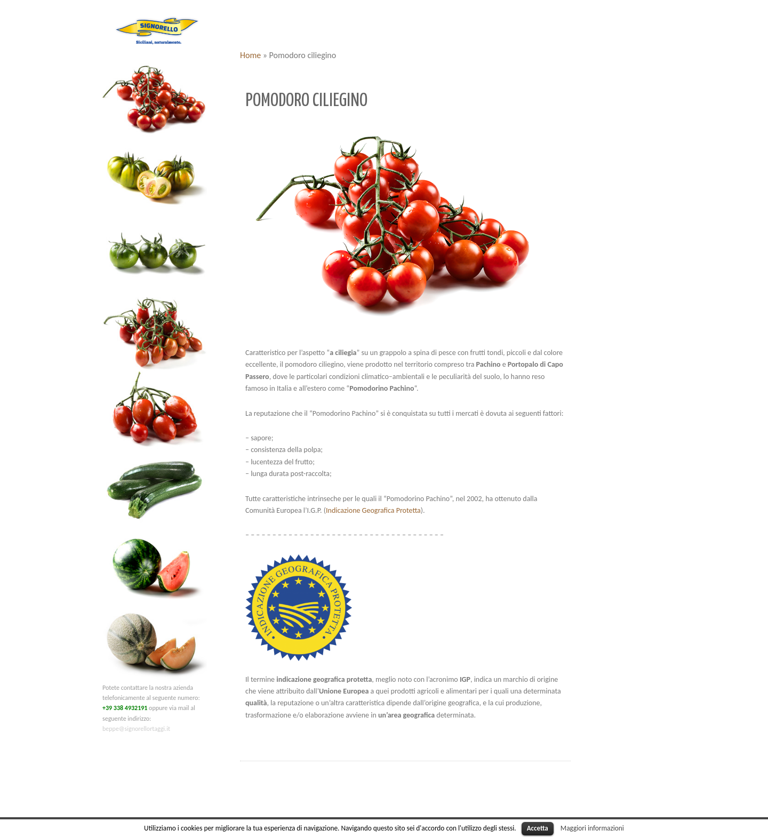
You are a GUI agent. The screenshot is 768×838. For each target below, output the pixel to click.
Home (250, 55)
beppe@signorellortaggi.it (136, 728)
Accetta (537, 828)
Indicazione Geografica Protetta (373, 510)
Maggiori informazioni (592, 828)
